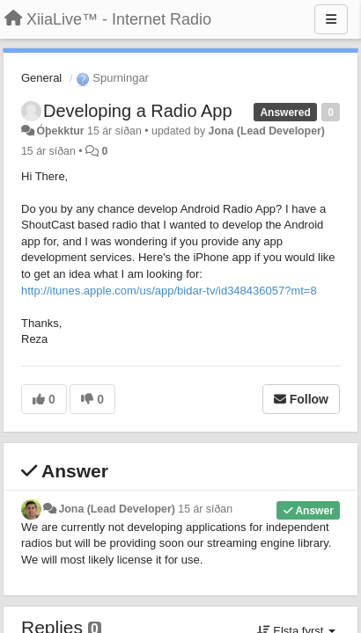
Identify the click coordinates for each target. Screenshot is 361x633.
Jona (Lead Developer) (267, 131)
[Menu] (331, 19)
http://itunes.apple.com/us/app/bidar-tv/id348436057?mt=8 (169, 290)
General (41, 77)
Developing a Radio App (137, 110)
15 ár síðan (205, 509)
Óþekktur (60, 131)
